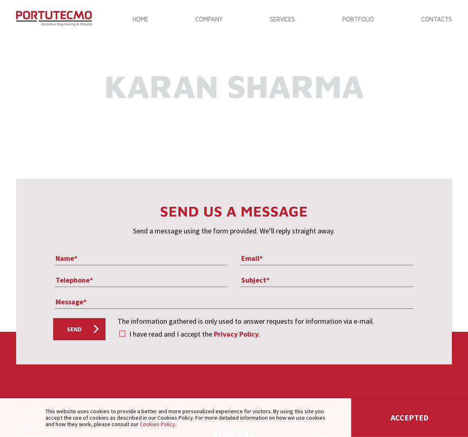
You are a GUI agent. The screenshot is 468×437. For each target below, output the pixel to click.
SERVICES (282, 19)
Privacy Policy (236, 334)
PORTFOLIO (358, 19)
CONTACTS (436, 19)
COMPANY (209, 19)
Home (140, 19)
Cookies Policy (157, 424)
